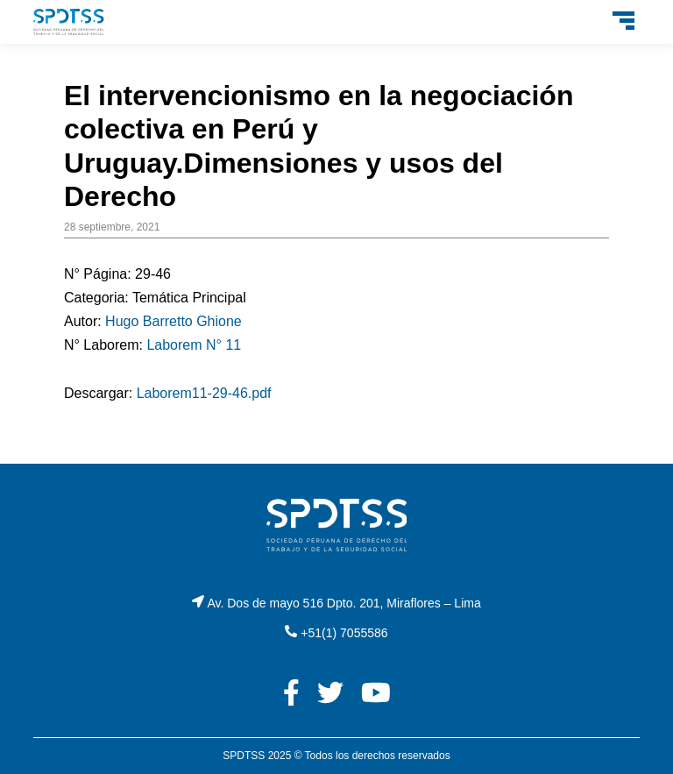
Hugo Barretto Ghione (173, 321)
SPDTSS (244, 755)
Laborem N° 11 (193, 344)
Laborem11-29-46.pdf (204, 393)
